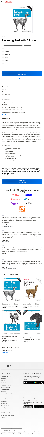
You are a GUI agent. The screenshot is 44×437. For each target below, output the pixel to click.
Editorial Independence (22, 433)
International (5, 412)
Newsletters (4, 403)
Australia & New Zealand (7, 415)
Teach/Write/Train (6, 376)
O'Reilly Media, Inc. (10, 63)
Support (4, 398)
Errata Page (5, 352)
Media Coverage (5, 383)
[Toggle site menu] (2, 2)
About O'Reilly (5, 373)
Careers (3, 378)
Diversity (3, 391)
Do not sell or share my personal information (11, 428)
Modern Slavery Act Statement (35, 433)
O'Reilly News (4, 380)
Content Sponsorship (6, 394)
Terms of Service (5, 433)
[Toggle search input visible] (42, 2)
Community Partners (6, 385)
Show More (5, 114)
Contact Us (4, 401)
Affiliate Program (5, 387)
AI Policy (3, 408)
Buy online (22, 79)
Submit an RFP (5, 389)
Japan (3, 417)
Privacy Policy (5, 405)
